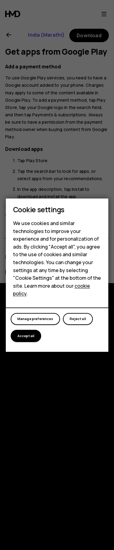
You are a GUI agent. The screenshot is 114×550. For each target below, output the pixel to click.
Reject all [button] (78, 318)
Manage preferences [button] (35, 318)
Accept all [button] (25, 335)
